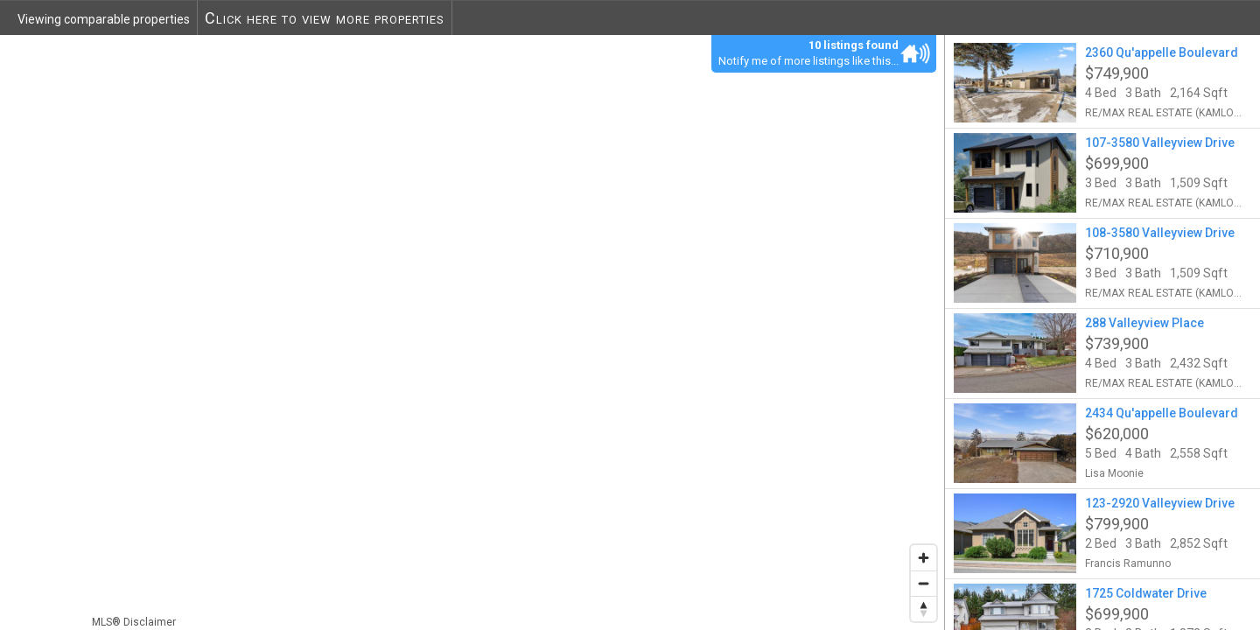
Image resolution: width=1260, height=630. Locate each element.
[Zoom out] (923, 583)
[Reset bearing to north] (923, 608)
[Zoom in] (923, 557)
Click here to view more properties (324, 18)
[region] (472, 332)
